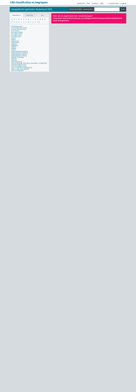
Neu (42, 15)
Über (88, 3)
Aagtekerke (14, 45)
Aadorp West (15, 42)
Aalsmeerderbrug (16, 62)
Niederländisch (88, 9)
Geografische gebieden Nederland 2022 (31, 9)
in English (122, 3)
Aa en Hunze (15, 31)
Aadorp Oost (15, 41)
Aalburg (13, 48)
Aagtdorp (14, 44)
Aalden (13, 50)
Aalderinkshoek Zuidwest (19, 56)
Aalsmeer (14, 60)
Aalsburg (14, 59)
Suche (123, 9)
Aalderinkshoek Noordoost (19, 51)
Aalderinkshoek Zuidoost (19, 54)
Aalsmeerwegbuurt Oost (18, 65)
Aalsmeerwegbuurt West (18, 66)
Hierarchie (29, 15)
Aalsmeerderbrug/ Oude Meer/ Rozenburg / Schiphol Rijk (29, 63)
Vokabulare (81, 3)
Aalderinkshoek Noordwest (19, 53)
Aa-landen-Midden (17, 32)
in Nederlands (114, 3)
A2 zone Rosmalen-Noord (19, 28)
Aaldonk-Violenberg (17, 57)
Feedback (95, 3)
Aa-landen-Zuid (16, 37)
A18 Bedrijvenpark (16, 26)
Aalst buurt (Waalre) (17, 70)
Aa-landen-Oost (16, 35)
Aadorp (13, 40)
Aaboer (13, 38)
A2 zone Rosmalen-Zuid (18, 29)
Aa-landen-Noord (16, 34)
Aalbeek (13, 47)
